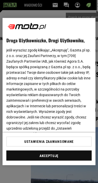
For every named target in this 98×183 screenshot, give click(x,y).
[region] (49, 91)
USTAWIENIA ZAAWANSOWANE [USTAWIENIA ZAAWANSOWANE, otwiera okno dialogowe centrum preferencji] (49, 142)
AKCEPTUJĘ (49, 156)
